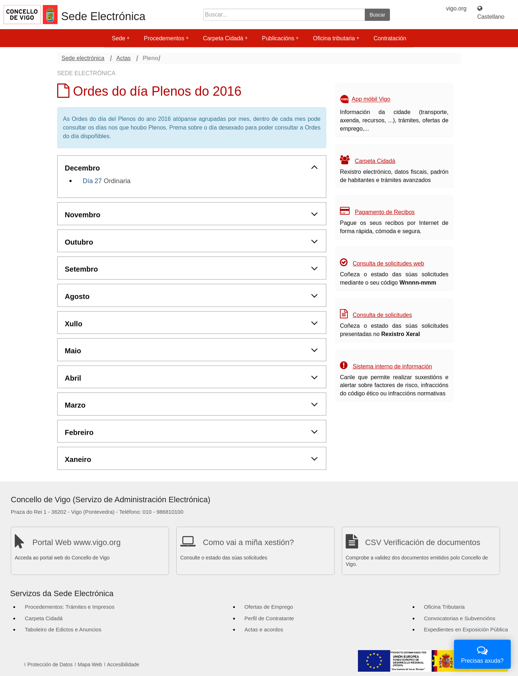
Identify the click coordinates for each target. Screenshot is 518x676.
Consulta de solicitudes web (388, 263)
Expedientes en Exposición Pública (466, 629)
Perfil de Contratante (269, 618)
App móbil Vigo (371, 99)
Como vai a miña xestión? (248, 542)
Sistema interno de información (392, 366)
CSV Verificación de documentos (422, 542)
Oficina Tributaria (444, 607)
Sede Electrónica (103, 16)
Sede (121, 38)
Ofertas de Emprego (269, 607)
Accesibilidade (123, 664)
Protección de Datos (50, 664)
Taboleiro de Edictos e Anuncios (63, 629)
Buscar (377, 15)
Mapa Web (90, 664)
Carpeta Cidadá (225, 38)
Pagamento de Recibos (384, 212)
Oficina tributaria (336, 38)
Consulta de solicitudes (382, 315)
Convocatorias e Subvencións (459, 618)
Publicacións (280, 38)
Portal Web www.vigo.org (76, 542)
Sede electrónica (83, 58)
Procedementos (166, 38)
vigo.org (456, 8)
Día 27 (92, 181)
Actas (123, 58)
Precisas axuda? (482, 653)
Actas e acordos (264, 629)
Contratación (390, 38)
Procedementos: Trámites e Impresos (69, 607)
